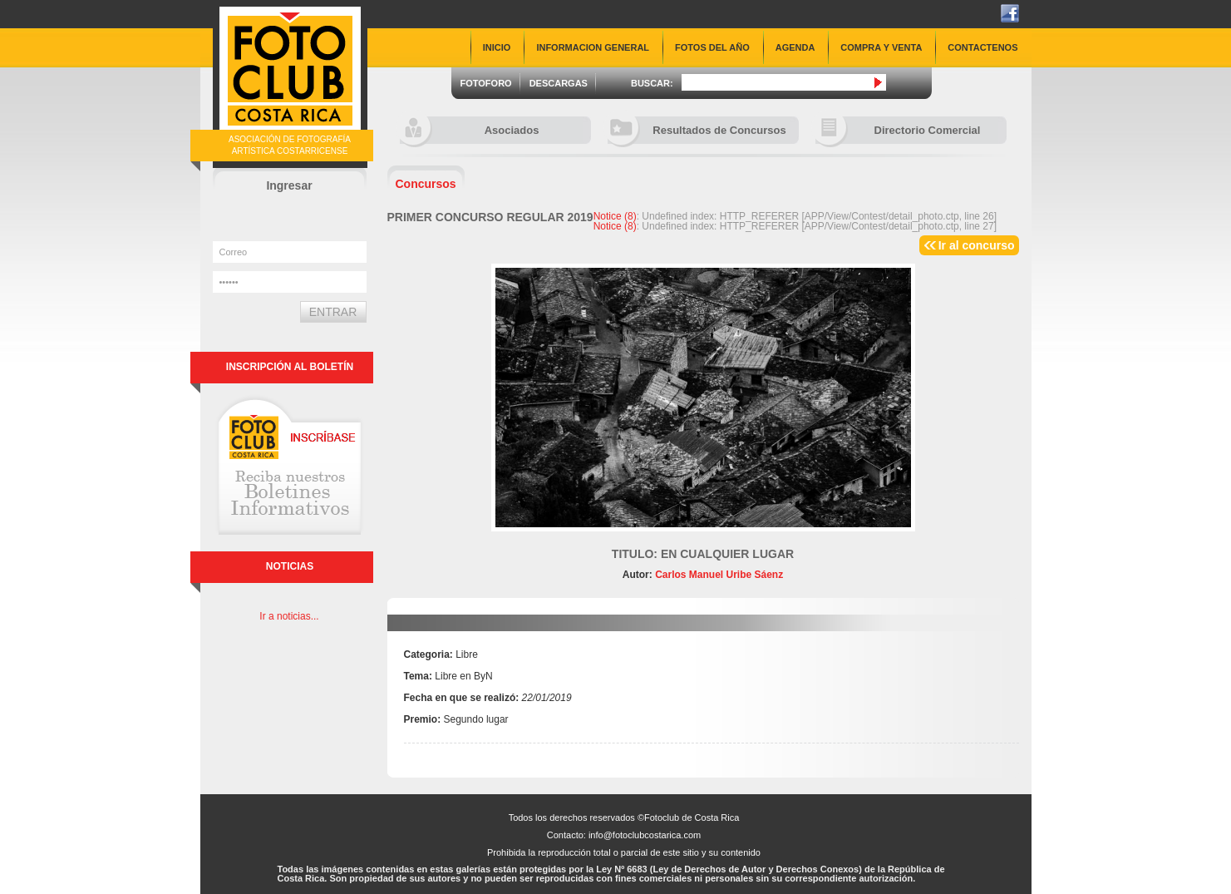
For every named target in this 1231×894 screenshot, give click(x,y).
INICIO (497, 47)
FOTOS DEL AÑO (712, 47)
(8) (615, 216)
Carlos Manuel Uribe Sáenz (717, 574)
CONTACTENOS (982, 47)
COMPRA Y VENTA (881, 47)
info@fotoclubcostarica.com (644, 835)
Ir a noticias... (288, 616)
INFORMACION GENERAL (592, 47)
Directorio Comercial (898, 130)
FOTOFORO (486, 83)
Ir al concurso (976, 245)
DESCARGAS (558, 83)
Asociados (469, 130)
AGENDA (795, 47)
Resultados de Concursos (697, 130)
